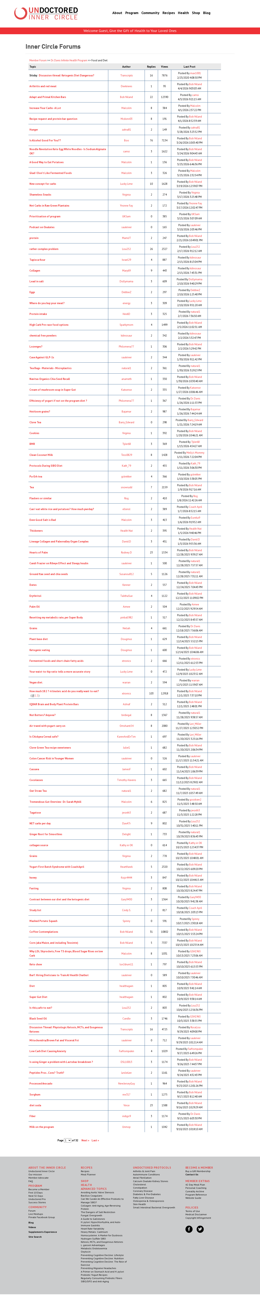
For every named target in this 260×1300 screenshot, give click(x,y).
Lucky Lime (126, 184)
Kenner (126, 585)
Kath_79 (126, 465)
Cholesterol (139, 1184)
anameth (126, 379)
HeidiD (126, 314)
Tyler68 (126, 444)
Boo (126, 140)
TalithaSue (126, 596)
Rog (126, 498)
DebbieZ (126, 292)
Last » (95, 1140)
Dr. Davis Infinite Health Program (69, 60)
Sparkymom (126, 325)
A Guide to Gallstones (93, 1218)
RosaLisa (195, 1027)
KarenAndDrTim (126, 736)
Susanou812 (126, 574)
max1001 (195, 73)
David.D (126, 541)
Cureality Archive (194, 1191)
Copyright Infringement (198, 1217)
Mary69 (126, 270)
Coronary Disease (143, 1190)
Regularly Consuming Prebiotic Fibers (101, 1278)
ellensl (126, 509)
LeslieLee (126, 1073)
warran (126, 682)
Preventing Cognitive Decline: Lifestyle (102, 1255)
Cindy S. (126, 910)
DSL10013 (126, 1062)
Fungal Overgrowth (91, 1215)
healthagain (126, 986)
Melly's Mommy (195, 452)
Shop (191, 13)
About (112, 13)
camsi (195, 95)
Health (178, 13)
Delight (126, 834)
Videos (32, 1227)
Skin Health (139, 1204)
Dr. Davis (195, 398)
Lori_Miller (195, 724)
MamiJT (126, 238)
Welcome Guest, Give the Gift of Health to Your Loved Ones (130, 30)
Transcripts (126, 75)
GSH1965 (195, 951)
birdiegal (126, 715)
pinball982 (126, 617)
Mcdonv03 (126, 119)
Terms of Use (192, 1211)
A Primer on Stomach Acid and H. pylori (102, 1271)
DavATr (126, 823)
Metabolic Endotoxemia (94, 1248)
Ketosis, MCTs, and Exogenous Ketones (102, 1241)
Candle (126, 1018)
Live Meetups (35, 1213)
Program (126, 13)
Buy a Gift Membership (197, 1171)
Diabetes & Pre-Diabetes (147, 1194)
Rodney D (126, 552)
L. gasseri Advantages (93, 1245)
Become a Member (225, 18)
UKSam (126, 216)
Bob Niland (195, 84)
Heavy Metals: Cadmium (94, 1231)
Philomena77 (126, 346)
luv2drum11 (126, 964)
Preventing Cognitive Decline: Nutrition (102, 1258)
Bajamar (126, 411)
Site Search (35, 1236)
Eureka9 (195, 517)
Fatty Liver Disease (143, 1197)
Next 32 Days (35, 1195)
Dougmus (126, 639)
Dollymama (126, 281)
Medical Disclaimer (196, 1214)
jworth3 (126, 812)
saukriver (126, 227)
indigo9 (126, 1116)
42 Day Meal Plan (195, 1184)
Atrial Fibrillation (142, 1177)
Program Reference (196, 1194)
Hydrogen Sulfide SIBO (93, 1238)
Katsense (126, 390)
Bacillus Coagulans (91, 1195)
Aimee (126, 606)
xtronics (126, 661)
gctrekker (126, 476)
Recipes (163, 13)
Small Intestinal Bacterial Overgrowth (154, 1207)
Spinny (126, 921)
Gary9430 (126, 899)
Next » (85, 1140)
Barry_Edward (126, 422)
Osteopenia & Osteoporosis (148, 1200)
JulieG (126, 747)
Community (145, 13)
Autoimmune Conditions (146, 1174)
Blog (201, 13)
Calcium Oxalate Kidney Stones (150, 1181)
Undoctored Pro (37, 1199)
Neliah (126, 628)
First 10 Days (35, 1192)
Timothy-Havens (126, 780)
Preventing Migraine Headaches (98, 1268)
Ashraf (126, 704)
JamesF (126, 769)
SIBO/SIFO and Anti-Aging (95, 1281)
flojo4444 (126, 877)
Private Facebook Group (41, 1217)
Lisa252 (126, 249)
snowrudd (126, 487)
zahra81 (126, 129)
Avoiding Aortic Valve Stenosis (97, 1192)
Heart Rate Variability (92, 1228)
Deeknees (126, 86)
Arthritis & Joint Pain (144, 1171)
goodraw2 (195, 799)
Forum (32, 1210)
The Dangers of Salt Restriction (98, 1212)
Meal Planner (88, 1174)
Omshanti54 (126, 726)
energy (126, 303)
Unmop (126, 1127)
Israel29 (126, 260)
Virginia (126, 194)
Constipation (140, 1187)
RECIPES (87, 1167)
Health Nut (126, 530)
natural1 (195, 311)
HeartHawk (126, 867)
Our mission (35, 1174)
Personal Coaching (195, 1187)
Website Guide (193, 1197)
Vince (127, 1105)
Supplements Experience (42, 1231)
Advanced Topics (94, 1189)
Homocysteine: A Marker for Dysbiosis (101, 1235)
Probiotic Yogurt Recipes (94, 1274)
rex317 (126, 1094)
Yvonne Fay (126, 205)
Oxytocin (86, 1251)
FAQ (30, 1181)
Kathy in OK (126, 845)
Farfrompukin (126, 1051)
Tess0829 (126, 455)
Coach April (195, 507)
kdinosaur (195, 257)
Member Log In (225, 9)
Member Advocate (38, 1177)
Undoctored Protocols (152, 1167)
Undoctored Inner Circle (41, 1171)
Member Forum (38, 60)
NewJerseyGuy (126, 1083)
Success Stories (37, 1202)
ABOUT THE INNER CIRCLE (47, 1167)
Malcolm (126, 108)
